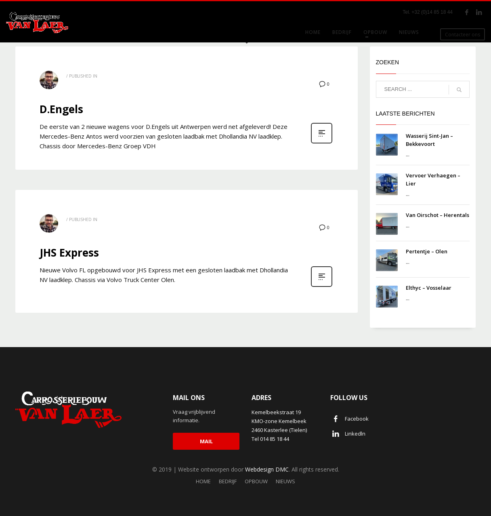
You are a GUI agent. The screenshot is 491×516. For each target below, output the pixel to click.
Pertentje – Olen (426, 251)
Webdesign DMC (267, 469)
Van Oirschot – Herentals (437, 215)
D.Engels (61, 109)
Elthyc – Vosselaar (428, 287)
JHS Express (69, 252)
